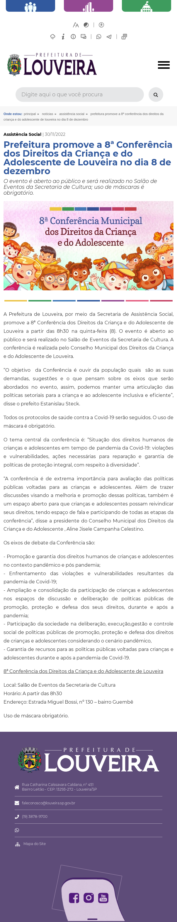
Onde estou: (13, 114)
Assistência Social (71, 114)
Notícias (47, 114)
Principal (30, 114)
